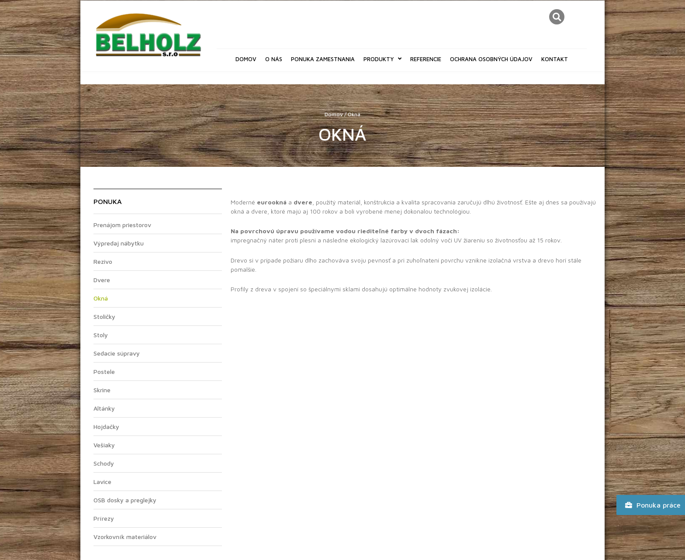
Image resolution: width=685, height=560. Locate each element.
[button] (556, 16)
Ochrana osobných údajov (491, 58)
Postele (104, 371)
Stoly (100, 335)
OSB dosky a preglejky (124, 500)
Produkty (382, 59)
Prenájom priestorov (122, 224)
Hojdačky (106, 426)
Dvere (101, 279)
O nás (273, 58)
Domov (245, 58)
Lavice (102, 481)
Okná (100, 298)
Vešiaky (104, 445)
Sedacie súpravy (116, 353)
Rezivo (102, 261)
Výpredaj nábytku (118, 243)
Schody (103, 463)
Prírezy (103, 518)
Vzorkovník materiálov (124, 536)
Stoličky (104, 316)
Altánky (104, 408)
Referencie (425, 58)
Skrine (102, 390)
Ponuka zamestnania (323, 58)
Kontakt (554, 58)
